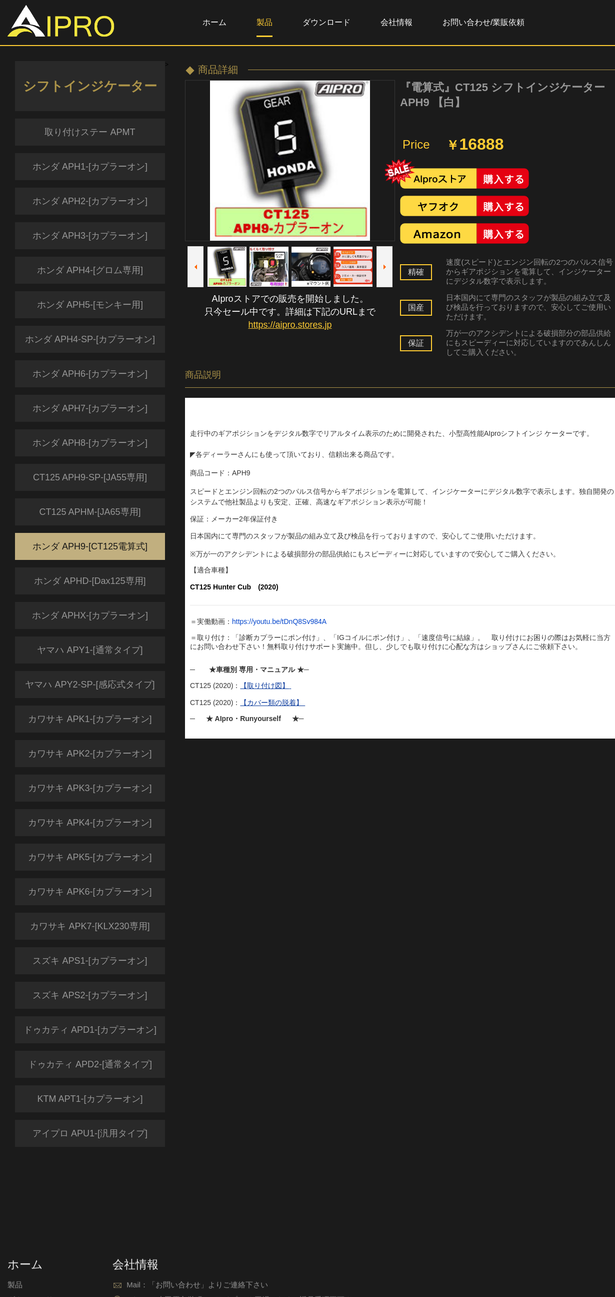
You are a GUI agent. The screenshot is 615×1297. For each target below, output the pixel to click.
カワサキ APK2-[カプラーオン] (90, 754)
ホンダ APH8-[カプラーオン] (90, 443)
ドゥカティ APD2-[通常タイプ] (90, 1064)
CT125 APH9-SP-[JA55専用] (90, 477)
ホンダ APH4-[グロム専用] (90, 270)
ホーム (214, 22)
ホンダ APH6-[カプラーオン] (90, 374)
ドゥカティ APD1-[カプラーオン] (90, 1030)
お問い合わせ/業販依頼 (483, 22)
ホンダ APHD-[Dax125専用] (90, 581)
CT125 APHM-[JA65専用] (89, 512)
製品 (264, 22)
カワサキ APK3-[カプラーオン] (90, 788)
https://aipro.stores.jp (290, 325)
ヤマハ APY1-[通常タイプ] (89, 650)
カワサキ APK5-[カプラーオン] (90, 857)
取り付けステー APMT (89, 132)
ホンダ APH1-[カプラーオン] (90, 167)
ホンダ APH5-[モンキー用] (90, 305)
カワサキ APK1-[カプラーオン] (90, 719)
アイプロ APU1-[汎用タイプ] (90, 1133)
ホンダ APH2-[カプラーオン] (90, 201)
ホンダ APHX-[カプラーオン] (90, 615)
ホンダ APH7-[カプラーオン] (90, 408)
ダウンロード (326, 22)
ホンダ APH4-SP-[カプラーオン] (90, 339)
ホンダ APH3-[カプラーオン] (90, 236)
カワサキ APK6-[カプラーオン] (90, 892)
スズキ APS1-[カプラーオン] (89, 961)
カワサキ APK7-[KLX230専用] (90, 926)
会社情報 (396, 22)
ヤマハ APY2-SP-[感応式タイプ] (89, 685)
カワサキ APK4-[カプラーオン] (90, 823)
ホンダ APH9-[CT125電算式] (90, 546)
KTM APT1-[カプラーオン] (89, 1099)
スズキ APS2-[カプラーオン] (89, 995)
